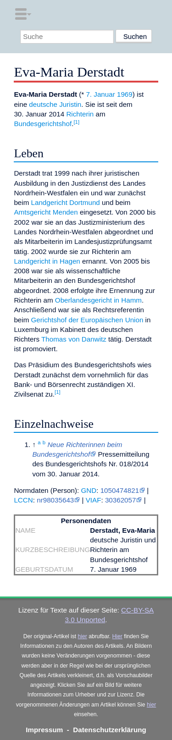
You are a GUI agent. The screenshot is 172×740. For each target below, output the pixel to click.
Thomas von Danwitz (73, 339)
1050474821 (119, 490)
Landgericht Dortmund (65, 202)
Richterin (80, 114)
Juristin (70, 104)
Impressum (44, 730)
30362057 (120, 500)
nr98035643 (55, 500)
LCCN (23, 500)
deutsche (43, 104)
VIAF (93, 500)
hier (82, 636)
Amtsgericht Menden (46, 212)
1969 (125, 94)
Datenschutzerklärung (109, 730)
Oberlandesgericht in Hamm (98, 300)
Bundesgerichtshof (43, 123)
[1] (76, 122)
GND (88, 490)
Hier (117, 636)
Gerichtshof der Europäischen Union (87, 320)
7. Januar (100, 94)
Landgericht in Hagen (47, 261)
